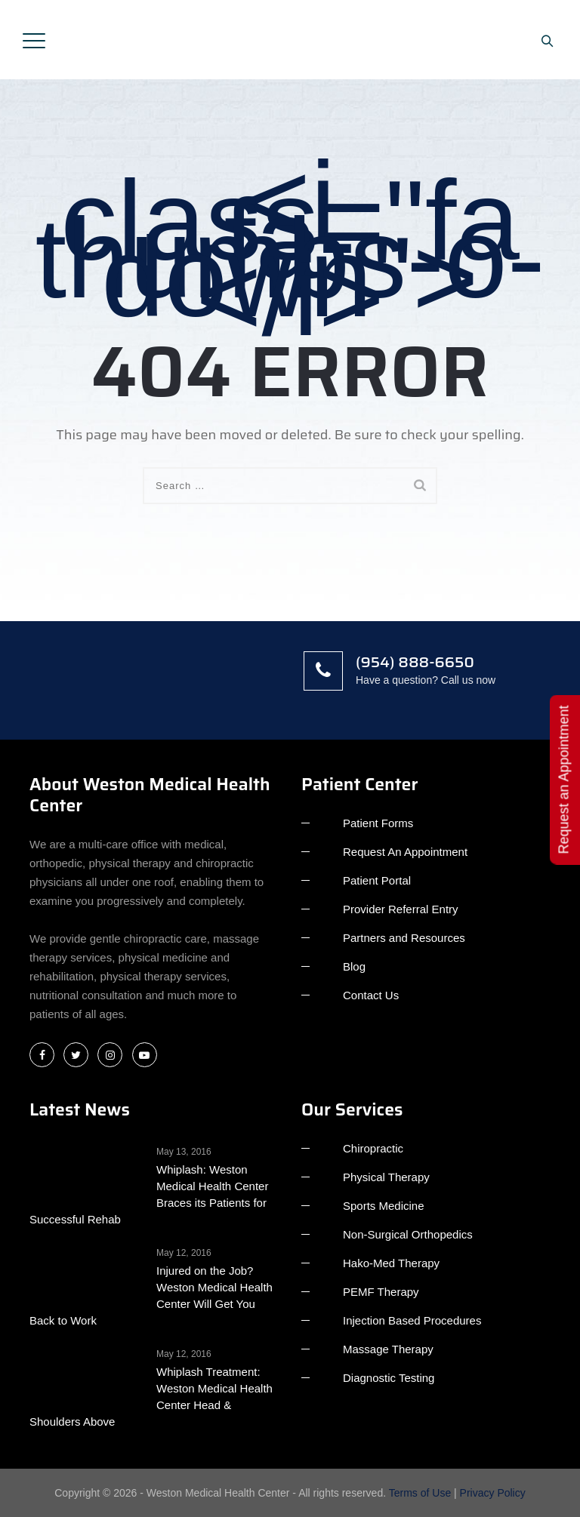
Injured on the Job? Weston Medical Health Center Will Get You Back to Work (151, 1295)
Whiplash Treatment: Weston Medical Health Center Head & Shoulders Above (151, 1396)
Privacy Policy (493, 1493)
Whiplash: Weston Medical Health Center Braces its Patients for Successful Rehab (148, 1194)
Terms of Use (420, 1493)
